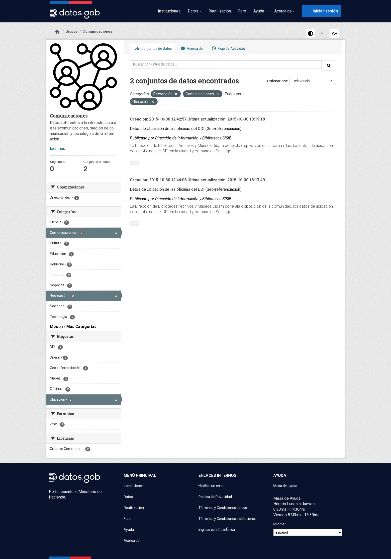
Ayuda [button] (258, 11)
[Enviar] (328, 65)
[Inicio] (57, 32)
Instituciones (169, 11)
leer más (57, 148)
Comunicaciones (97, 31)
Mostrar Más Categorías (73, 326)
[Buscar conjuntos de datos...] (226, 64)
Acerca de (191, 48)
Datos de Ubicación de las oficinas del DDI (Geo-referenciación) (185, 128)
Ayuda (129, 530)
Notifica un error (211, 486)
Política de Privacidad (215, 497)
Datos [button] (193, 11)
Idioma (279, 524)
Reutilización (219, 11)
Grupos (72, 31)
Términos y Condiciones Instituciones (227, 519)
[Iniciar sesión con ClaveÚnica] (321, 11)
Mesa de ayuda (285, 486)
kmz (134, 162)
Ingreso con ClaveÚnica (216, 530)
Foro (242, 11)
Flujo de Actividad (228, 48)
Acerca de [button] (283, 11)
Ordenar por (277, 81)
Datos (128, 497)
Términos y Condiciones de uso (222, 508)
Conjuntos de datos (153, 48)
